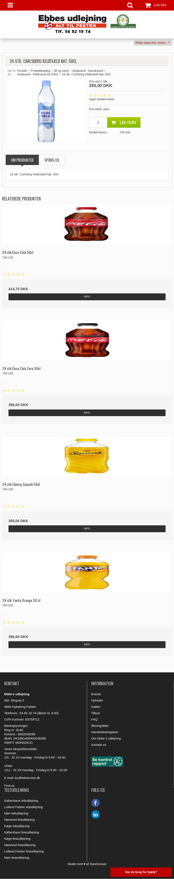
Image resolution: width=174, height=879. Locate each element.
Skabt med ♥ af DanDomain (87, 864)
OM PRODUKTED (22, 160)
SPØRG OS (52, 160)
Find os (9, 785)
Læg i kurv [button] (123, 122)
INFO (87, 296)
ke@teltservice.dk (27, 778)
